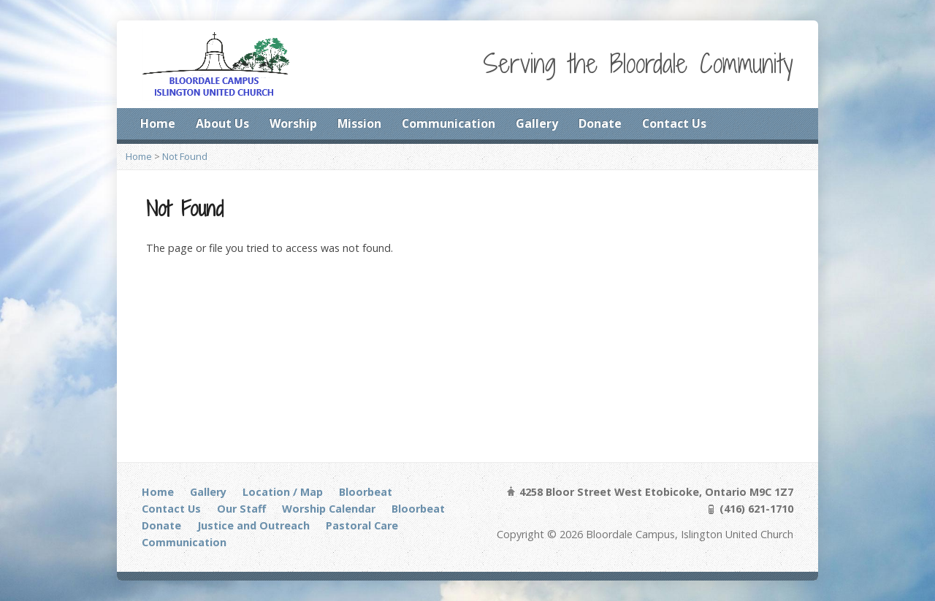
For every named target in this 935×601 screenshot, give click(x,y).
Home (157, 123)
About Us (222, 123)
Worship (293, 123)
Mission (359, 123)
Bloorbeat (365, 492)
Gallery (537, 123)
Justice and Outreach (253, 525)
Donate (600, 123)
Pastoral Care (362, 525)
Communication (448, 123)
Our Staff (241, 509)
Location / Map (283, 492)
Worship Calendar (328, 509)
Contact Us (674, 123)
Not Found (184, 156)
